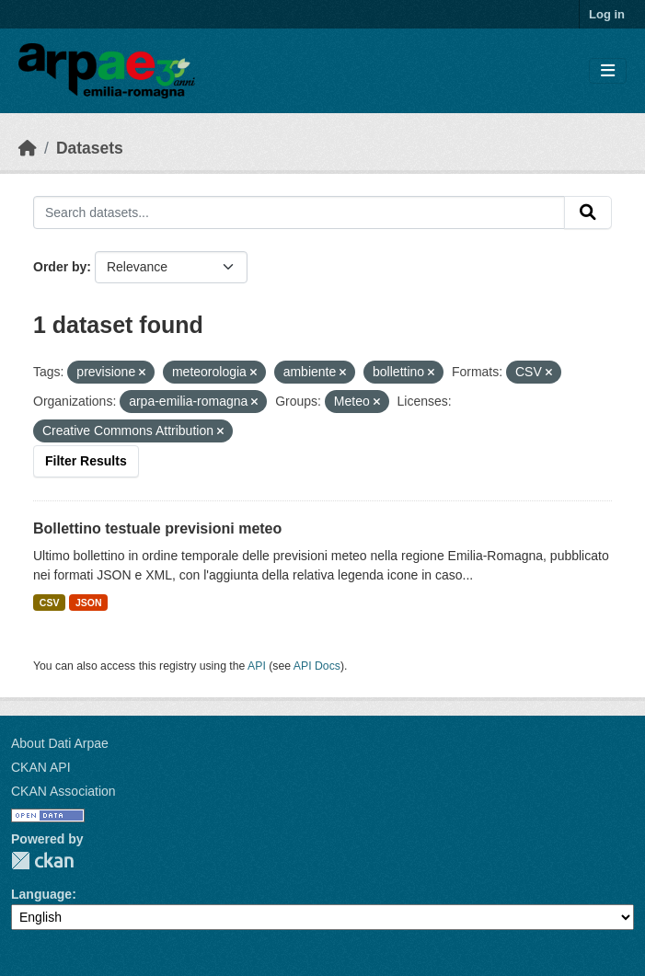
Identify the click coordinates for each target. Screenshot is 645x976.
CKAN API (41, 767)
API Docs (317, 666)
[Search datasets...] (299, 212)
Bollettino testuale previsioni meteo (157, 528)
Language (41, 894)
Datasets (89, 148)
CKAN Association (63, 791)
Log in (607, 14)
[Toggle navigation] (608, 71)
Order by (59, 266)
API (257, 666)
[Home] (27, 148)
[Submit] (588, 212)
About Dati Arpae (60, 743)
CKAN (42, 860)
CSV (50, 602)
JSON (88, 602)
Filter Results (86, 461)
